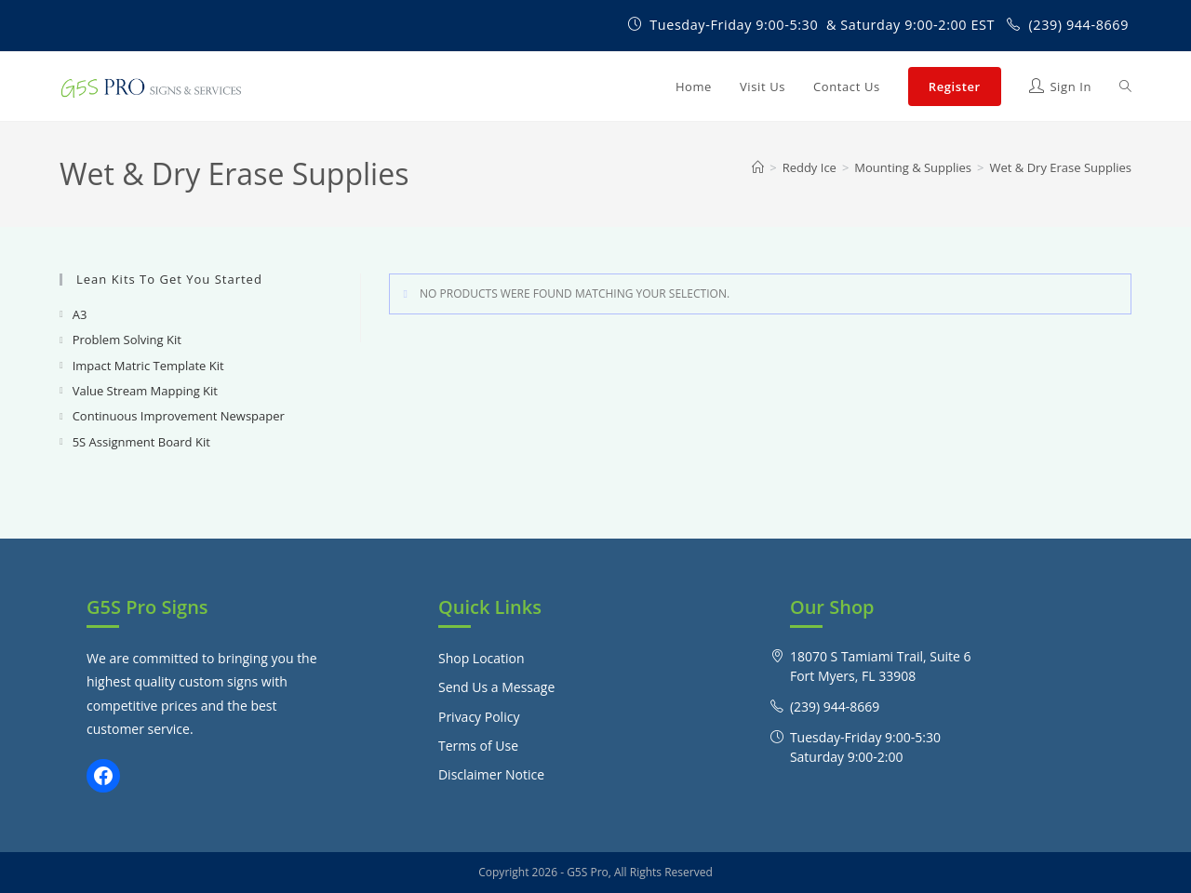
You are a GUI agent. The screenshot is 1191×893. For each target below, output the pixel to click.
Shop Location (481, 658)
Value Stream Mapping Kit (145, 390)
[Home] (758, 167)
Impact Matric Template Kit (148, 365)
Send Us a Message (496, 687)
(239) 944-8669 (1078, 24)
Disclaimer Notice (491, 774)
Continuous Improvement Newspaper (179, 415)
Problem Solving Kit (127, 339)
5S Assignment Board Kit (141, 441)
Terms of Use (478, 745)
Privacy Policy (478, 717)
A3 (80, 314)
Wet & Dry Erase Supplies (1061, 167)
